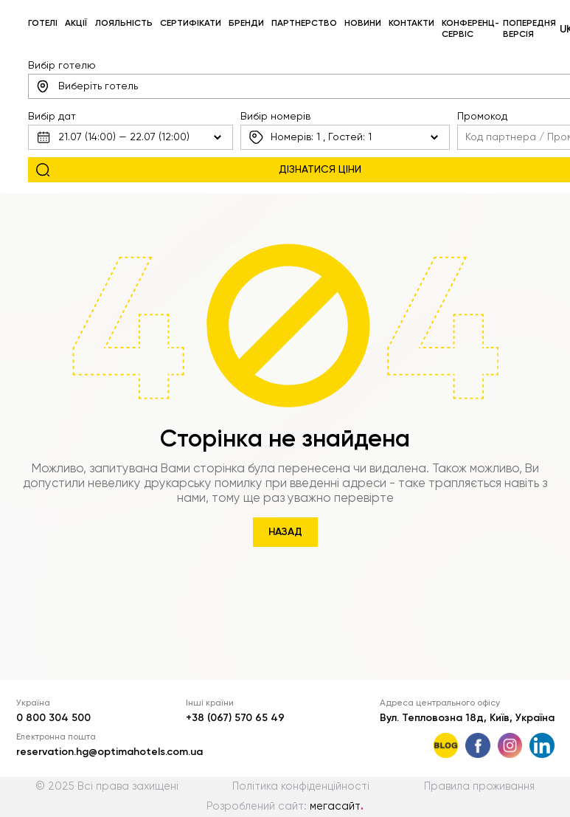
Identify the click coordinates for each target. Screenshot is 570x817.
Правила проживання (479, 787)
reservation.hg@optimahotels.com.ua (109, 752)
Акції (76, 23)
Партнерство (304, 23)
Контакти (411, 23)
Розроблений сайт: (285, 807)
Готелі (43, 23)
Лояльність (124, 23)
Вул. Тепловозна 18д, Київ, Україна (467, 718)
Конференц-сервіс (470, 29)
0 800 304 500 (53, 718)
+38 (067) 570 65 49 (235, 718)
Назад (285, 532)
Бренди (246, 23)
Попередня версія (529, 29)
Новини (362, 23)
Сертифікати (190, 23)
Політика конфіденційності (300, 787)
